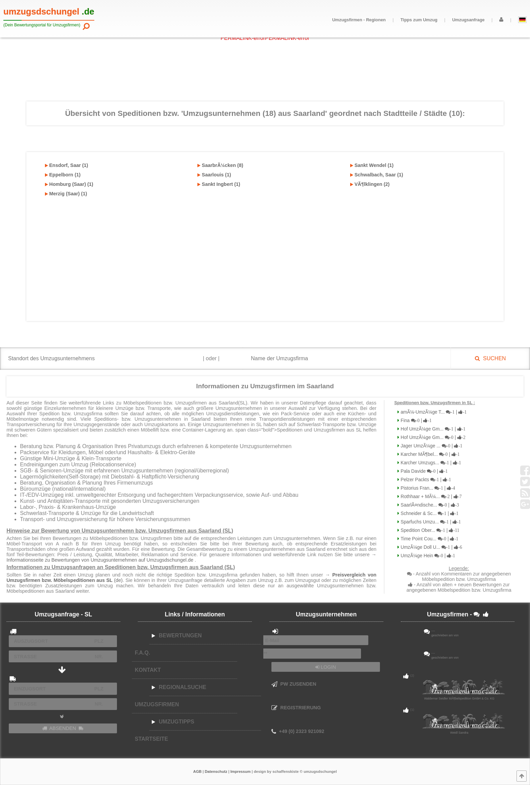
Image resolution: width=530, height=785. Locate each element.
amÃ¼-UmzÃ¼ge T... (432, 412)
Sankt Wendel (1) (372, 165)
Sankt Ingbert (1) (218, 184)
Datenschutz (216, 771)
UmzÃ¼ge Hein (427, 555)
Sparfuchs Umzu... (430, 521)
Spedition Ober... (429, 530)
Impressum (241, 771)
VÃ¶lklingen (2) (370, 184)
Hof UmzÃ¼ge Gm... (432, 429)
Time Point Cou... (428, 538)
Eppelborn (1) (63, 174)
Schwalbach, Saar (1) (376, 174)
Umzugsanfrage (468, 19)
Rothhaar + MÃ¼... (430, 496)
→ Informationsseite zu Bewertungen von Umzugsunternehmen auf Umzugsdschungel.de (191, 557)
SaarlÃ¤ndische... (429, 505)
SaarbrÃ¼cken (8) (220, 165)
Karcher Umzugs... (430, 462)
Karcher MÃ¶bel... (429, 454)
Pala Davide (423, 471)
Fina (415, 420)
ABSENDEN (62, 728)
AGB (197, 771)
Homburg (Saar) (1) (69, 184)
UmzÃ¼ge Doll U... (430, 547)
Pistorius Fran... (427, 488)
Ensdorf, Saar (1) (66, 165)
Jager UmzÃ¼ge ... (430, 445)
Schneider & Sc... (428, 513)
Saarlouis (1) (214, 174)
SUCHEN (490, 358)
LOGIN (325, 667)
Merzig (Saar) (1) (66, 193)
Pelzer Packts (425, 479)
